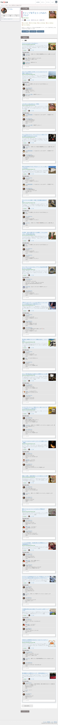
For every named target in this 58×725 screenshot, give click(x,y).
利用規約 (48, 721)
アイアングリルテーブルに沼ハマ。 (30, 43)
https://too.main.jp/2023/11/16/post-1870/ (28, 44)
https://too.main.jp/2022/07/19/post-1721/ (28, 269)
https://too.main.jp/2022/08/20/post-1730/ (28, 235)
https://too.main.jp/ (25, 17)
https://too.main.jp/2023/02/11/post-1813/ (28, 105)
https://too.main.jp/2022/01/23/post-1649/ (28, 511)
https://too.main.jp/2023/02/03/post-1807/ (28, 137)
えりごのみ (27, 20)
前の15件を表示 (25, 681)
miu (26, 58)
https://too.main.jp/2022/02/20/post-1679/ (28, 443)
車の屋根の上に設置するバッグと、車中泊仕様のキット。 (35, 673)
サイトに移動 (25, 31)
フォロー (4, 15)
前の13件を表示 (25, 585)
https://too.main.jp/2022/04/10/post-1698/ (28, 342)
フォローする (33, 31)
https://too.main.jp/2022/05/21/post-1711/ (28, 305)
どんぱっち (28, 62)
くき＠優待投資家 (29, 114)
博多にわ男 (28, 526)
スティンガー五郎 (29, 94)
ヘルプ (52, 721)
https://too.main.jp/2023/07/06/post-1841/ (28, 74)
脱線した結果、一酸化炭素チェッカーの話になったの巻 (35, 476)
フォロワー (10, 15)
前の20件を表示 (26, 52)
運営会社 (55, 721)
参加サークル (17, 15)
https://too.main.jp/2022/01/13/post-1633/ (28, 545)
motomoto (27, 459)
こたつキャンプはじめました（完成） (30, 104)
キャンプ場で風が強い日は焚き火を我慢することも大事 (35, 374)
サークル (44, 721)
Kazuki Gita (28, 286)
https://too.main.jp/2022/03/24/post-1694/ (28, 375)
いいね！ (24, 50)
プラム (27, 391)
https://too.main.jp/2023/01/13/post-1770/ (28, 169)
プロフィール (40, 31)
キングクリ (28, 54)
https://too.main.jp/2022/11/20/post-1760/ (28, 202)
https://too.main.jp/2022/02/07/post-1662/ (28, 477)
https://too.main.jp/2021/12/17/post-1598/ (28, 642)
